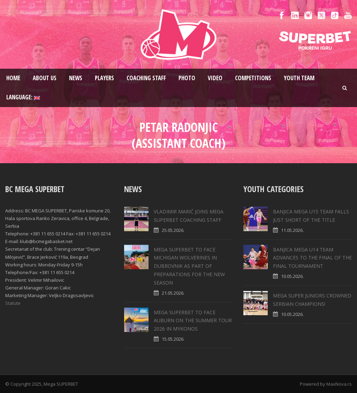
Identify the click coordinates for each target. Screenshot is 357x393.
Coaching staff (146, 78)
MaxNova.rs (339, 384)
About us (44, 78)
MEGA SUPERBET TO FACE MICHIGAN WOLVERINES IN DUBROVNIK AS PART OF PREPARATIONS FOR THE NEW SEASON (189, 266)
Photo (186, 78)
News (75, 78)
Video (215, 78)
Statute (13, 303)
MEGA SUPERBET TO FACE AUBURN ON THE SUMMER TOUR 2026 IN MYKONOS (193, 320)
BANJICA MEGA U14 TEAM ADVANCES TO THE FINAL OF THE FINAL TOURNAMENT (312, 258)
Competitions (253, 78)
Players (104, 78)
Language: (23, 97)
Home (13, 78)
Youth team (299, 78)
